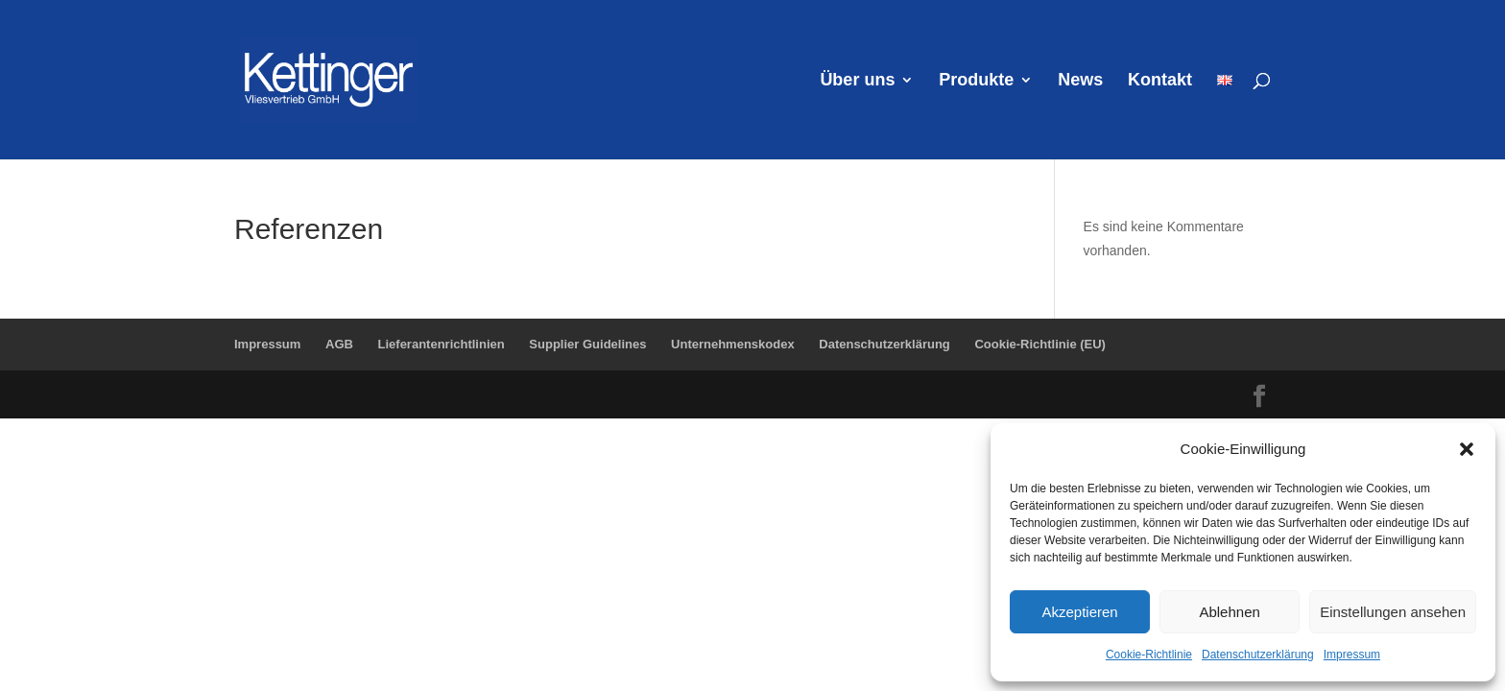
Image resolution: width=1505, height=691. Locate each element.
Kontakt (1160, 81)
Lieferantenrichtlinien (441, 344)
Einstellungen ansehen (1393, 612)
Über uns (857, 81)
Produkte (976, 81)
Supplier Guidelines (587, 344)
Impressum (1352, 654)
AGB (339, 344)
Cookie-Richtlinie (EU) (1040, 344)
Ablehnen (1229, 612)
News (1080, 81)
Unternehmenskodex (733, 344)
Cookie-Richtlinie (1149, 654)
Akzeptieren (1079, 612)
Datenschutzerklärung (1258, 654)
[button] (1466, 449)
